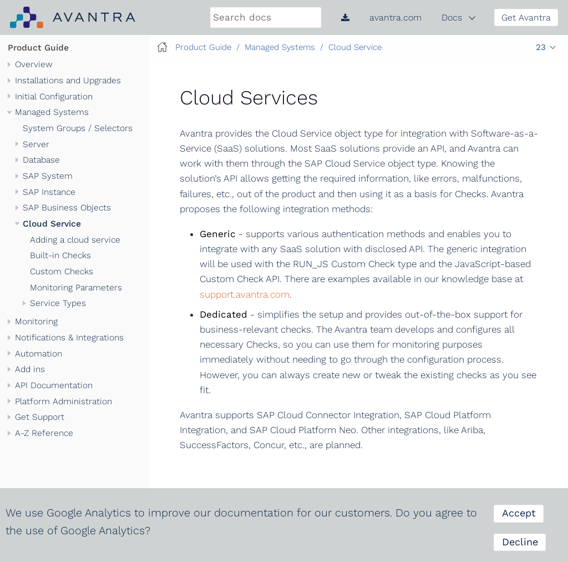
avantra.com (395, 17)
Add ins (30, 369)
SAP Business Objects (67, 208)
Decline (520, 542)
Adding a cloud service (75, 240)
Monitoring (36, 322)
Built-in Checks (60, 255)
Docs (452, 17)
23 (541, 47)
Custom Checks (61, 272)
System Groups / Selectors (78, 128)
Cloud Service (52, 224)
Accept (519, 513)
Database (41, 160)
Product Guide (38, 48)
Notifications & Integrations (69, 338)
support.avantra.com (245, 294)
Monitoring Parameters (76, 288)
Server (36, 144)
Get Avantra (526, 17)
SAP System (48, 176)
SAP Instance (49, 192)
